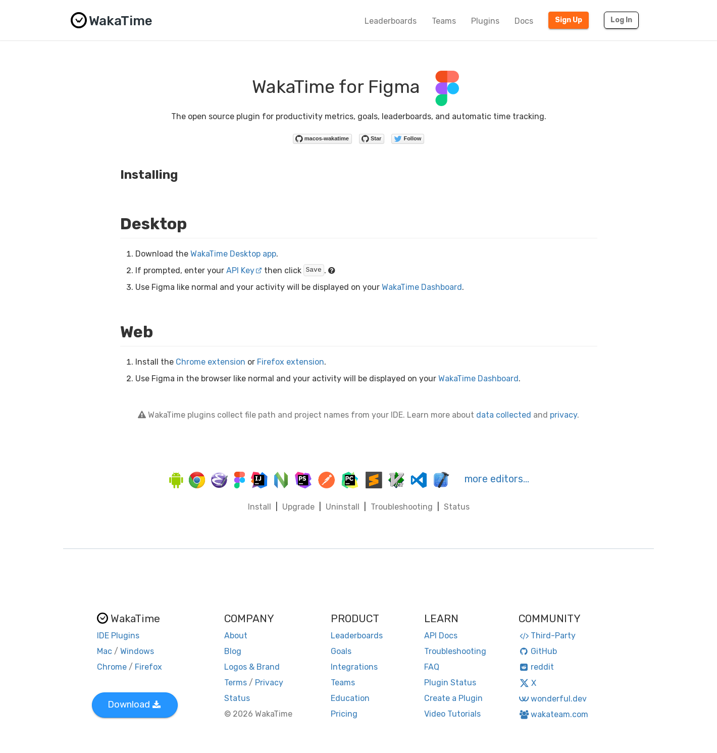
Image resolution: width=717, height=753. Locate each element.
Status (457, 507)
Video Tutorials (452, 714)
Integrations (354, 667)
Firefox (148, 667)
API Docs (440, 635)
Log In (621, 20)
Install (259, 507)
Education (350, 698)
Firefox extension (290, 362)
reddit (536, 667)
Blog (232, 651)
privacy (563, 415)
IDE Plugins (118, 635)
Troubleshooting (402, 507)
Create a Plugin (453, 698)
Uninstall (343, 507)
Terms (235, 682)
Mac (104, 651)
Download (134, 704)
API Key (244, 270)
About (235, 635)
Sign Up (568, 20)
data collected (503, 415)
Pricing (344, 714)
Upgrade (298, 507)
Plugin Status (450, 682)
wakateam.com (554, 714)
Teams (444, 21)
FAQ (431, 667)
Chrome (112, 667)
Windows (137, 651)
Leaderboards (391, 21)
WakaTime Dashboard (422, 287)
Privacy (269, 682)
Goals (341, 651)
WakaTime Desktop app (233, 254)
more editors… (497, 479)
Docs (524, 21)
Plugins (485, 21)
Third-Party (547, 635)
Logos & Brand (252, 667)
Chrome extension (210, 362)
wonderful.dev (553, 699)
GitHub (538, 651)
